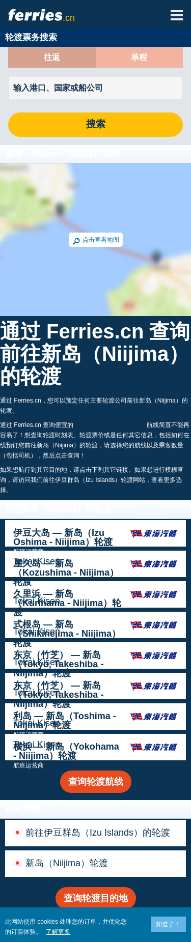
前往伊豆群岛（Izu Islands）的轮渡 (97, 832)
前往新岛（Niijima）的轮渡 (110, 425)
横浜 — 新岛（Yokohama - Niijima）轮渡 (66, 751)
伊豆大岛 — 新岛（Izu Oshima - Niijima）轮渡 (63, 537)
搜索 (95, 124)
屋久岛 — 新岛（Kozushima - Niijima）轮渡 (66, 572)
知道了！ (168, 924)
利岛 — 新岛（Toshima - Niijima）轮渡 (64, 720)
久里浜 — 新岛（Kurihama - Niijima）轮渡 (67, 603)
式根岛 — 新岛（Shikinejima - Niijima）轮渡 (67, 633)
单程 (139, 57)
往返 (52, 57)
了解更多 (58, 931)
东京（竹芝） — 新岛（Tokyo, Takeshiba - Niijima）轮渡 (58, 664)
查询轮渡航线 (95, 782)
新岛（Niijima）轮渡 (66, 863)
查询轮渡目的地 (96, 898)
